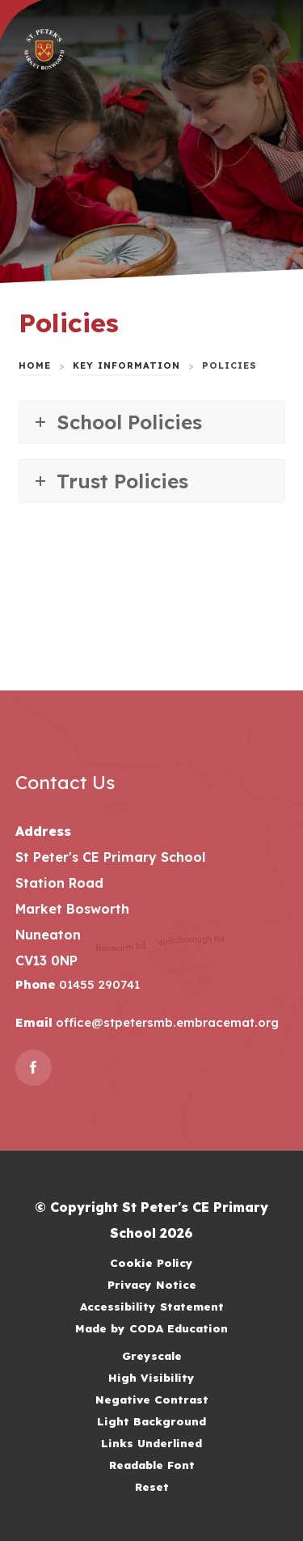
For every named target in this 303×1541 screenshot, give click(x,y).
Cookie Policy (151, 1262)
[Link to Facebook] (33, 1067)
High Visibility (151, 1377)
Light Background (151, 1421)
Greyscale (152, 1355)
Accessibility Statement (152, 1306)
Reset (152, 1486)
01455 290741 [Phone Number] (98, 984)
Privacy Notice (151, 1284)
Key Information (126, 365)
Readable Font (152, 1464)
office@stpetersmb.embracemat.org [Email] (166, 1022)
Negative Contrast (151, 1399)
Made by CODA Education (151, 1328)
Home (35, 365)
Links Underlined (151, 1443)
